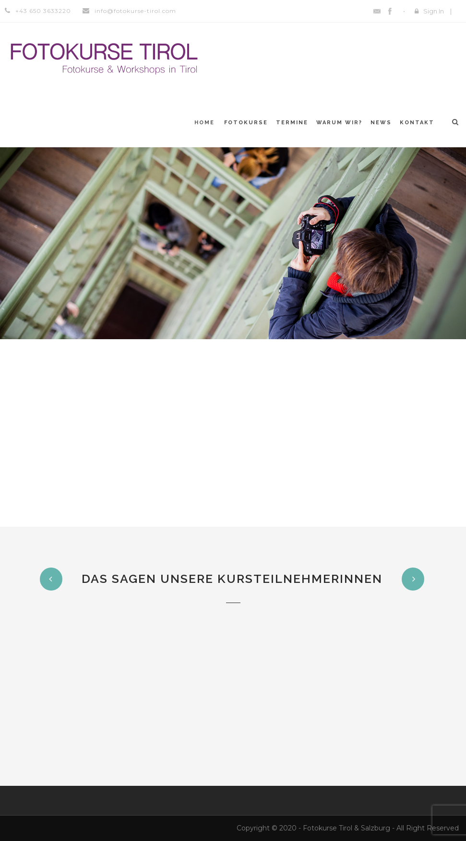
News (381, 122)
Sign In (433, 11)
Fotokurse (246, 122)
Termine (292, 122)
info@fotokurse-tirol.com (135, 10)
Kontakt (417, 122)
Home (204, 122)
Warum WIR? (339, 122)
